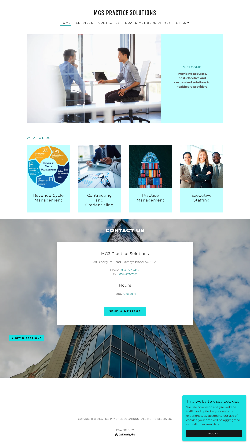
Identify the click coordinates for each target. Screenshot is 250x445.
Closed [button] (128, 294)
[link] (125, 14)
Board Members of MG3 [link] (148, 22)
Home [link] (65, 22)
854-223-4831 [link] (130, 270)
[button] (183, 23)
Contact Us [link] (109, 22)
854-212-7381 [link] (128, 274)
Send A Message (125, 311)
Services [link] (84, 22)
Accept (214, 433)
